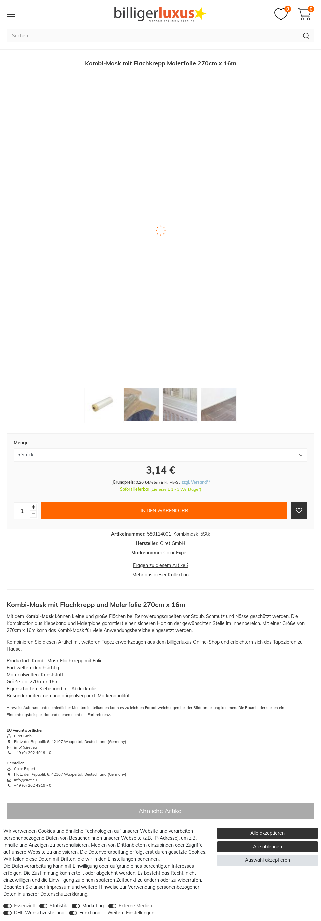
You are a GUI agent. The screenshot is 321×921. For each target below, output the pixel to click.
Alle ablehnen (267, 847)
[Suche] (306, 35)
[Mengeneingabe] (22, 511)
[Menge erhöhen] (33, 507)
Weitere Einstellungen (130, 913)
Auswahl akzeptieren (267, 860)
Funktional (90, 913)
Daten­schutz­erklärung (63, 894)
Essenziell (24, 906)
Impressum (58, 887)
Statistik (58, 906)
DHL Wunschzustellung (39, 913)
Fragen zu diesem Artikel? (160, 565)
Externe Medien (135, 906)
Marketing (93, 906)
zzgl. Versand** (196, 482)
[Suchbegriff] (152, 35)
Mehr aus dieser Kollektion (160, 575)
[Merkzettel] (282, 14)
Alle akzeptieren (267, 833)
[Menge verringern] (33, 514)
